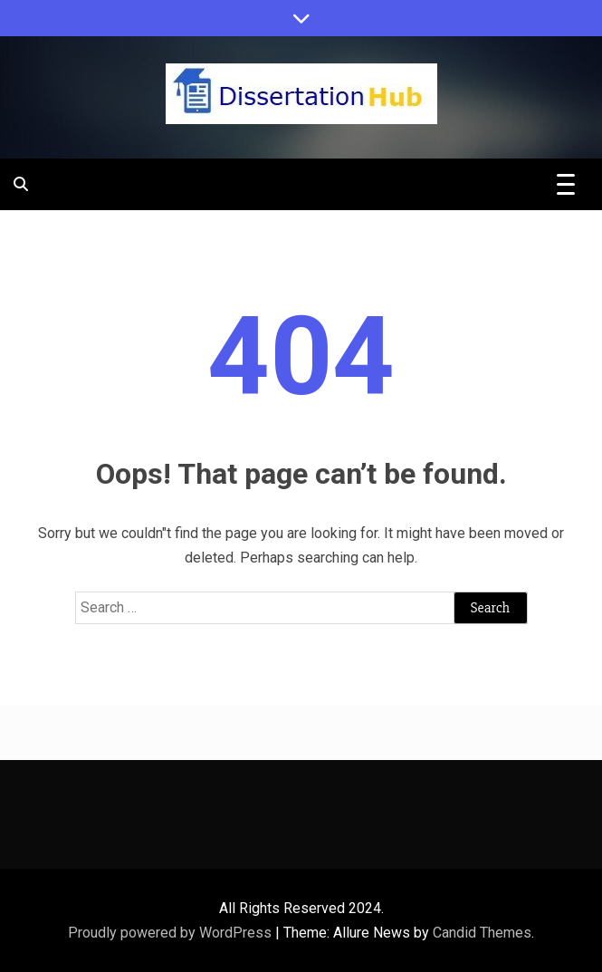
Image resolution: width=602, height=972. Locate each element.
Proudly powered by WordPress (171, 932)
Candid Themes (482, 932)
